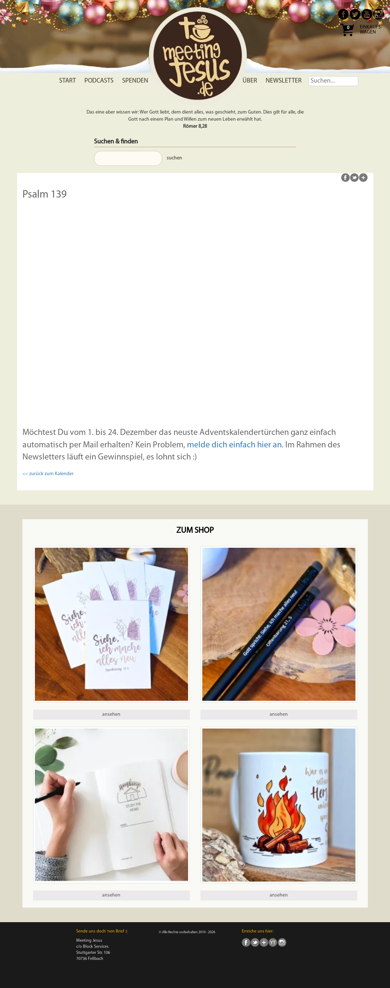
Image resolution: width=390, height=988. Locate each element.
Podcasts (99, 81)
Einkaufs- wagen (371, 30)
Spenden (135, 81)
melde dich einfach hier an (234, 445)
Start (67, 81)
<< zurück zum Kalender (48, 474)
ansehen (111, 714)
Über (250, 81)
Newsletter (284, 81)
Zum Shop (195, 531)
